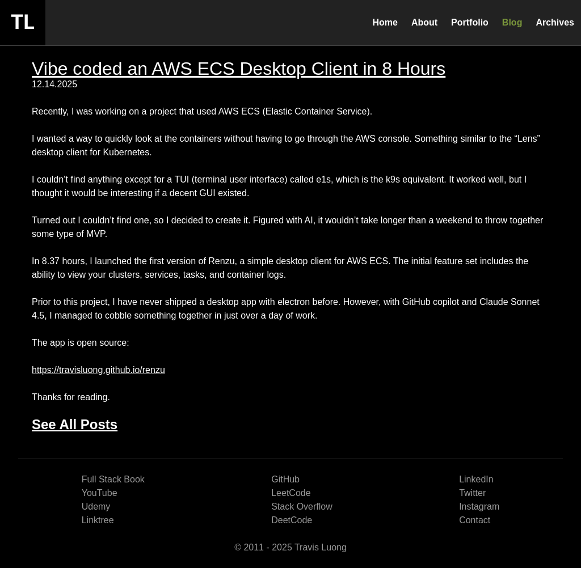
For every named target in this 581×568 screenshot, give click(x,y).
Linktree (98, 520)
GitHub (285, 479)
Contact (474, 520)
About (424, 22)
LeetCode (290, 493)
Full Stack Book (113, 479)
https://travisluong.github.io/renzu (98, 370)
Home (384, 22)
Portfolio (470, 22)
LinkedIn (476, 479)
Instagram (479, 506)
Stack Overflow (301, 506)
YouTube (99, 493)
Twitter (472, 493)
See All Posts (74, 424)
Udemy (96, 506)
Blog (512, 22)
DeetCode (291, 520)
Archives (555, 22)
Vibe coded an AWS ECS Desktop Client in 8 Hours (238, 68)
